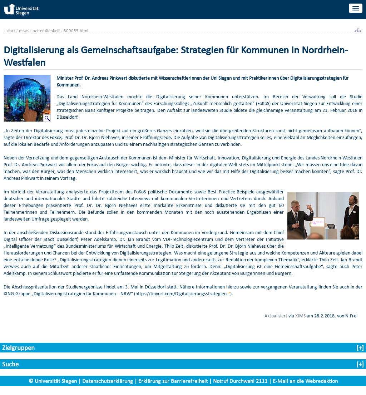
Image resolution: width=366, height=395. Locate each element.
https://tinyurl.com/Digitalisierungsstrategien (181, 294)
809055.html (76, 30)
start (10, 30)
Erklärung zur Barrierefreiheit (173, 380)
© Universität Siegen (53, 380)
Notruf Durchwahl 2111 (240, 380)
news (24, 30)
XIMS (300, 315)
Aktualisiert (275, 315)
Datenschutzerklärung (107, 380)
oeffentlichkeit (46, 30)
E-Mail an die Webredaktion (305, 380)
